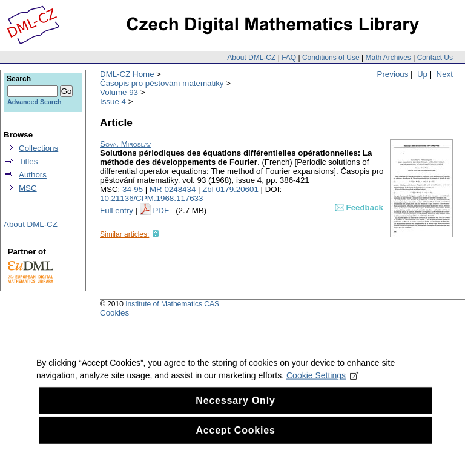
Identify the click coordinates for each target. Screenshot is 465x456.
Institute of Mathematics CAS (172, 304)
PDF (162, 210)
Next (445, 74)
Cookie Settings (322, 400)
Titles (28, 161)
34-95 (132, 189)
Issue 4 (113, 101)
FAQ (289, 57)
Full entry (116, 210)
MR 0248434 (173, 189)
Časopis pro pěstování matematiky (161, 83)
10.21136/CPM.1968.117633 (151, 198)
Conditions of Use (331, 57)
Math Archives (388, 57)
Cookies (114, 312)
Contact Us (435, 57)
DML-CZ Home (127, 74)
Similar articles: (124, 234)
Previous (393, 74)
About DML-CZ (251, 57)
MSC (28, 188)
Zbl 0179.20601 (230, 189)
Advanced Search (34, 101)
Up (422, 74)
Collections (38, 148)
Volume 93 (119, 92)
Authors (33, 174)
